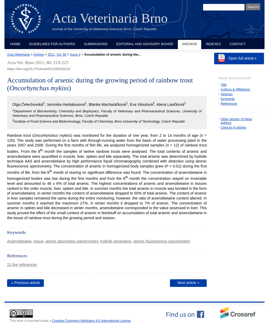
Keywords (228, 99)
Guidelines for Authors (52, 44)
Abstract (226, 94)
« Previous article (25, 283)
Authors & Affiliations (235, 89)
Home (15, 44)
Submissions (96, 44)
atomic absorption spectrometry (71, 241)
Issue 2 (75, 54)
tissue (39, 241)
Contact (238, 44)
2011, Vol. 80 (57, 54)
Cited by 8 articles (233, 127)
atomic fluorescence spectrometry (161, 241)
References (229, 104)
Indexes (213, 44)
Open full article (241, 58)
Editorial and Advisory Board (144, 44)
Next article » (188, 283)
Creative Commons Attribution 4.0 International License (91, 321)
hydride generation (115, 241)
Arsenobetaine (19, 241)
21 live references (22, 264)
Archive (189, 44)
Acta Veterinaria (18, 54)
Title (224, 85)
